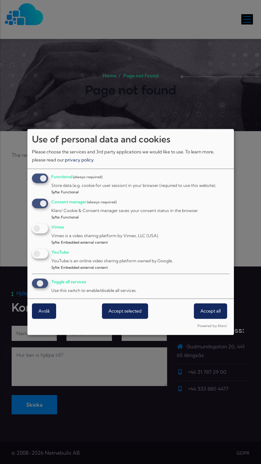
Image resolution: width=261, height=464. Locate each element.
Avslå (44, 311)
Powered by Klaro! (212, 326)
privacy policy (79, 160)
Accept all (210, 311)
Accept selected (125, 311)
